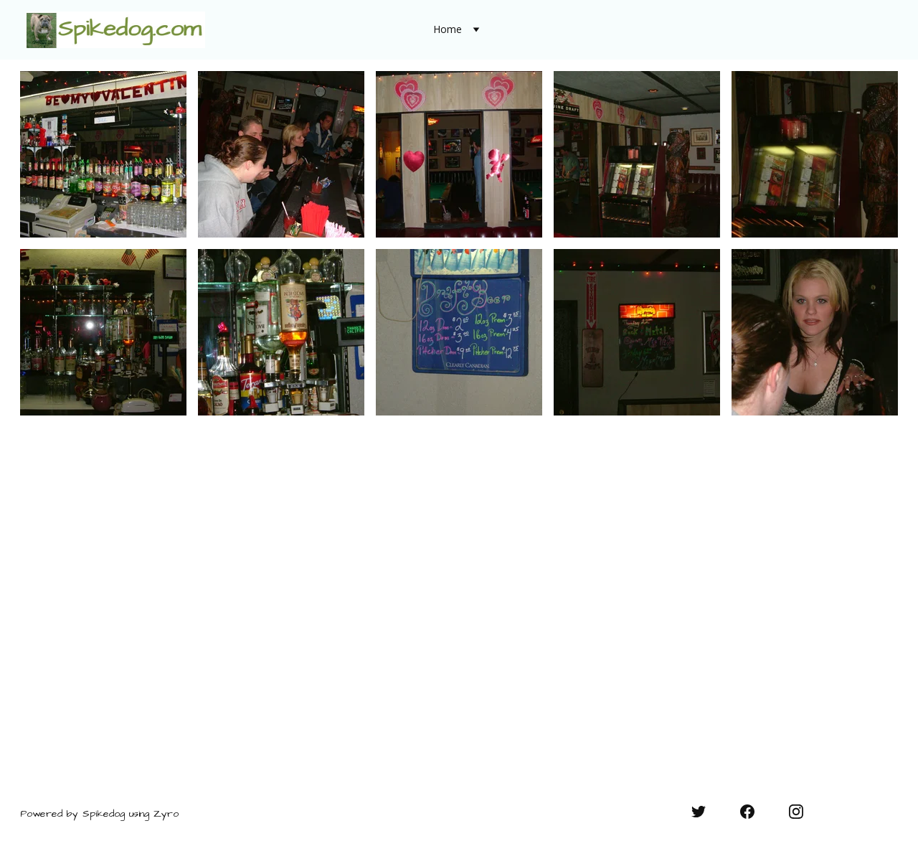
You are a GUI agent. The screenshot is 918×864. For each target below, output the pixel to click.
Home (447, 30)
